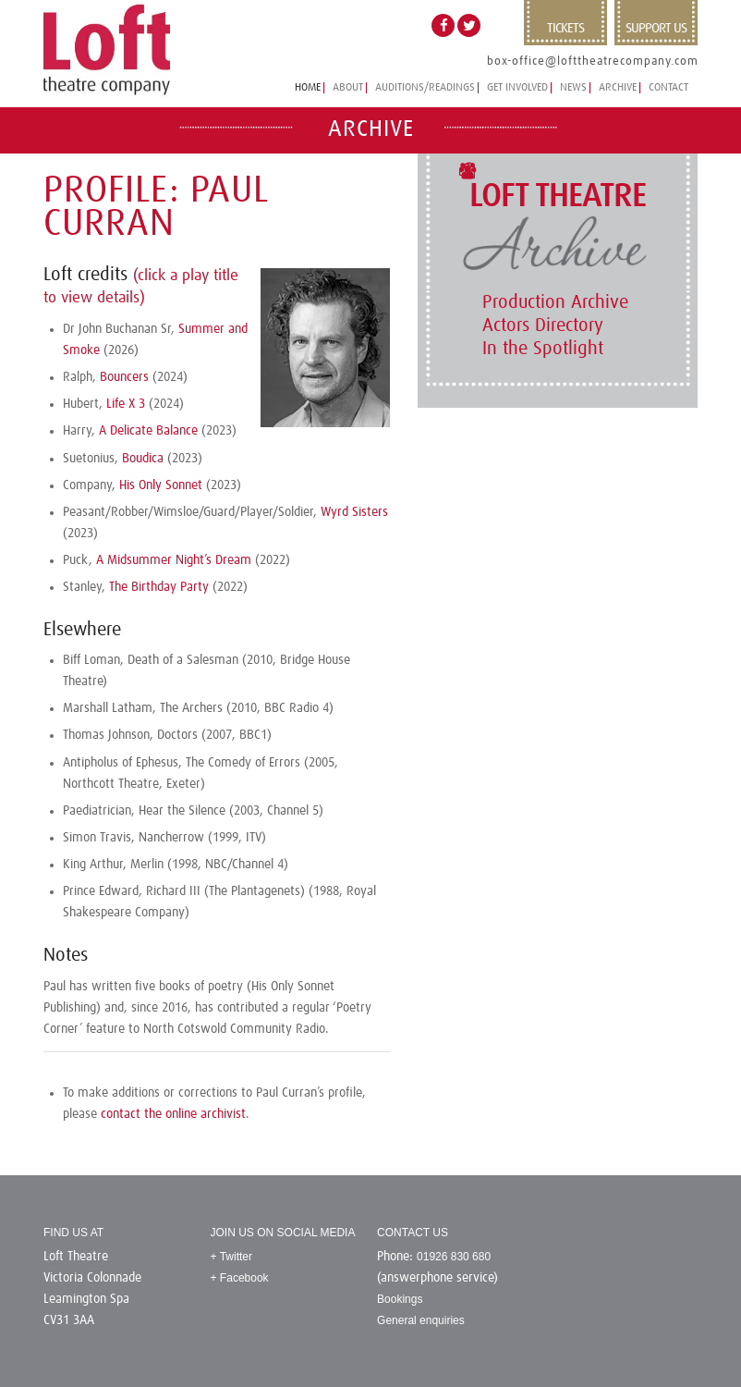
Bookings (399, 1299)
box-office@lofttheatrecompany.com (592, 61)
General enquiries (421, 1320)
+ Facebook (240, 1277)
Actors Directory (542, 325)
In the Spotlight (542, 348)
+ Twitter (231, 1256)
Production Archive (555, 302)
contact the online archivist (173, 1114)
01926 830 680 (454, 1256)
